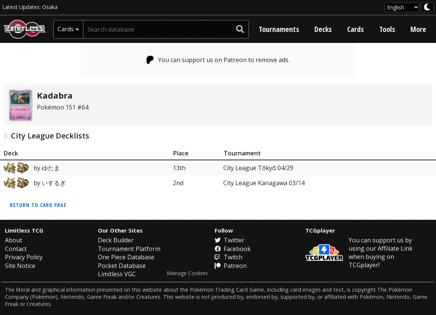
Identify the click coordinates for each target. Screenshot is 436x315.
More (418, 29)
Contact (16, 249)
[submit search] (240, 29)
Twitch (228, 257)
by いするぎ (35, 183)
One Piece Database (126, 257)
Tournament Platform (129, 249)
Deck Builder (116, 240)
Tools (387, 29)
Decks (323, 29)
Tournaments (279, 29)
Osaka (50, 7)
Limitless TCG (24, 230)
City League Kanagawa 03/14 (264, 183)
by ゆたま (32, 167)
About (13, 240)
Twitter (229, 240)
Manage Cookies (187, 273)
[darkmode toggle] (427, 7)
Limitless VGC (117, 274)
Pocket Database (122, 266)
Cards (355, 29)
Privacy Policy (24, 257)
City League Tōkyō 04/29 (258, 168)
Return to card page (38, 204)
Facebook (233, 249)
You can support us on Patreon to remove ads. (218, 60)
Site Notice (20, 266)
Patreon (231, 266)
